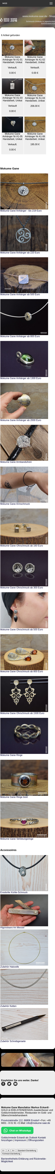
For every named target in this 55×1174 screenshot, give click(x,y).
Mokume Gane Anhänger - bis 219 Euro (21, 210)
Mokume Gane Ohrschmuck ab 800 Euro (21, 671)
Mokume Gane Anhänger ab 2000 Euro (20, 420)
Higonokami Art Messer (12, 927)
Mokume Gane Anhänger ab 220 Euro (20, 252)
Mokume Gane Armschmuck (15, 504)
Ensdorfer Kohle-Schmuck (14, 892)
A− (3, 1150)
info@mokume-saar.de (38, 1123)
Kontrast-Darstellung (11, 1154)
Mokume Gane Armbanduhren (16, 462)
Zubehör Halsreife (9, 967)
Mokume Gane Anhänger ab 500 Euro (20, 294)
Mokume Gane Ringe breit (14, 797)
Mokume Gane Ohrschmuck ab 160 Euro (21, 545)
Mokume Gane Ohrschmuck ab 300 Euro (21, 587)
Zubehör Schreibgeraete (13, 1041)
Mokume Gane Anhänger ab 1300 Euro (20, 378)
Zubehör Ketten (8, 1006)
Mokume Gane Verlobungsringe (16, 839)
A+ (13, 1150)
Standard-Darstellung (27, 1150)
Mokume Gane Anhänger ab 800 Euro (20, 336)
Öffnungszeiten (36, 1140)
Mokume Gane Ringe (11, 755)
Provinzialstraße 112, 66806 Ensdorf (20, 1120)
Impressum (20, 1140)
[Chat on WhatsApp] (17, 1133)
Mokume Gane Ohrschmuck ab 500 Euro (21, 629)
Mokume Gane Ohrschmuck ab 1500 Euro (22, 713)
